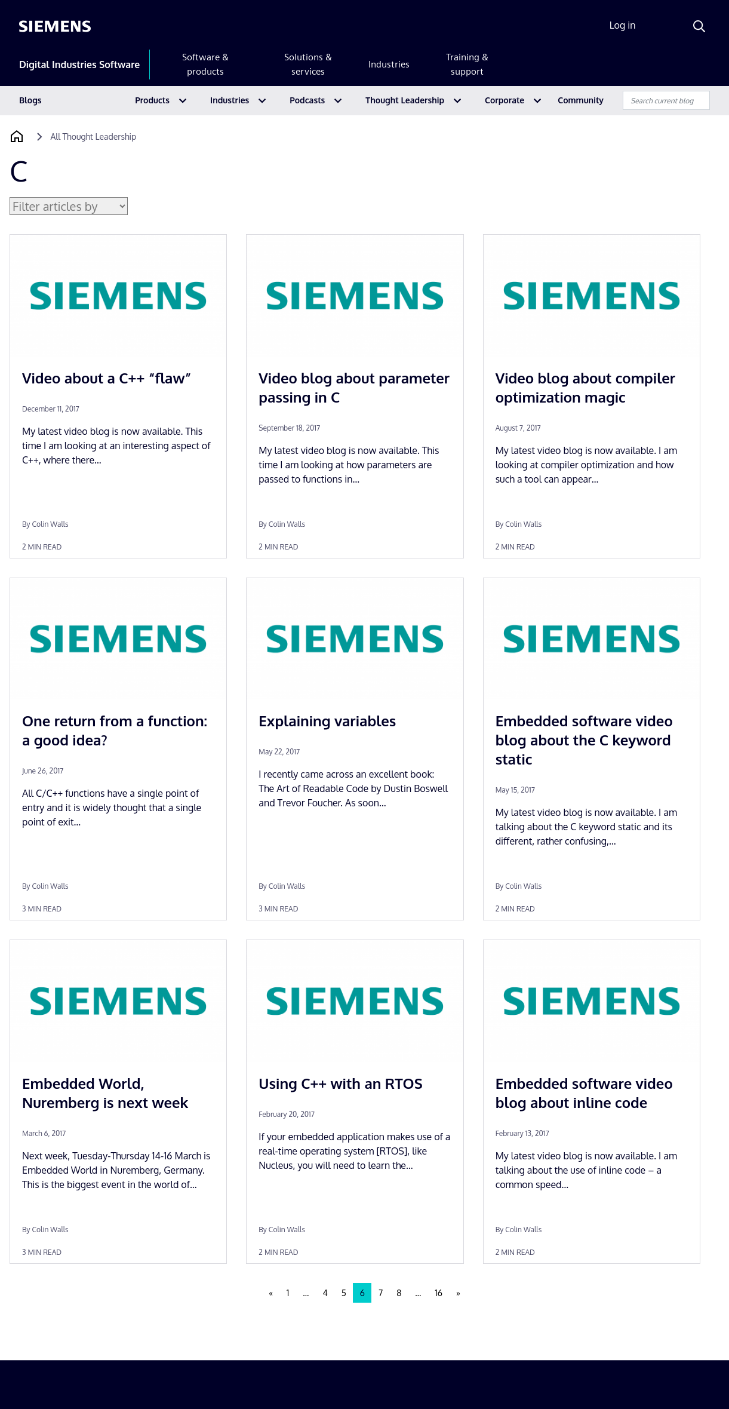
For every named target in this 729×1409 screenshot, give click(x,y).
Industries (389, 64)
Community (581, 100)
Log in (623, 25)
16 (438, 1293)
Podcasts (307, 100)
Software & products (205, 64)
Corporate (504, 100)
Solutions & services (308, 64)
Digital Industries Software (79, 64)
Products (152, 100)
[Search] (699, 26)
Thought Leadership (404, 100)
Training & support (467, 64)
